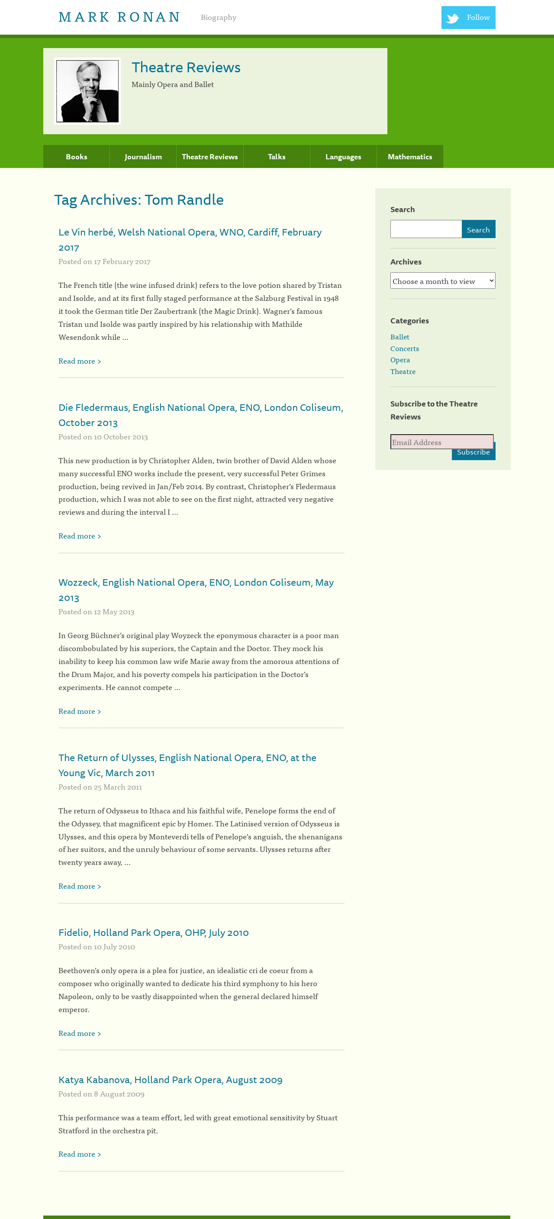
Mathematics (410, 156)
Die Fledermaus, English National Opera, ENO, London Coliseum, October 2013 (200, 414)
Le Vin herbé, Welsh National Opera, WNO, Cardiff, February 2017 (190, 239)
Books (76, 156)
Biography (218, 16)
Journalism (143, 156)
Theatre (403, 371)
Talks (277, 156)
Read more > (79, 360)
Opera (400, 359)
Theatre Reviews (210, 156)
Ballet (399, 336)
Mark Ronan (120, 15)
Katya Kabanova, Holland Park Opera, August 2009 (170, 1079)
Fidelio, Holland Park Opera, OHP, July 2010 (153, 932)
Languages (343, 156)
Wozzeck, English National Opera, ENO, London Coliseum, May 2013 (196, 589)
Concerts (404, 348)
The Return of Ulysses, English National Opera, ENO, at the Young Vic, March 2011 (187, 764)
